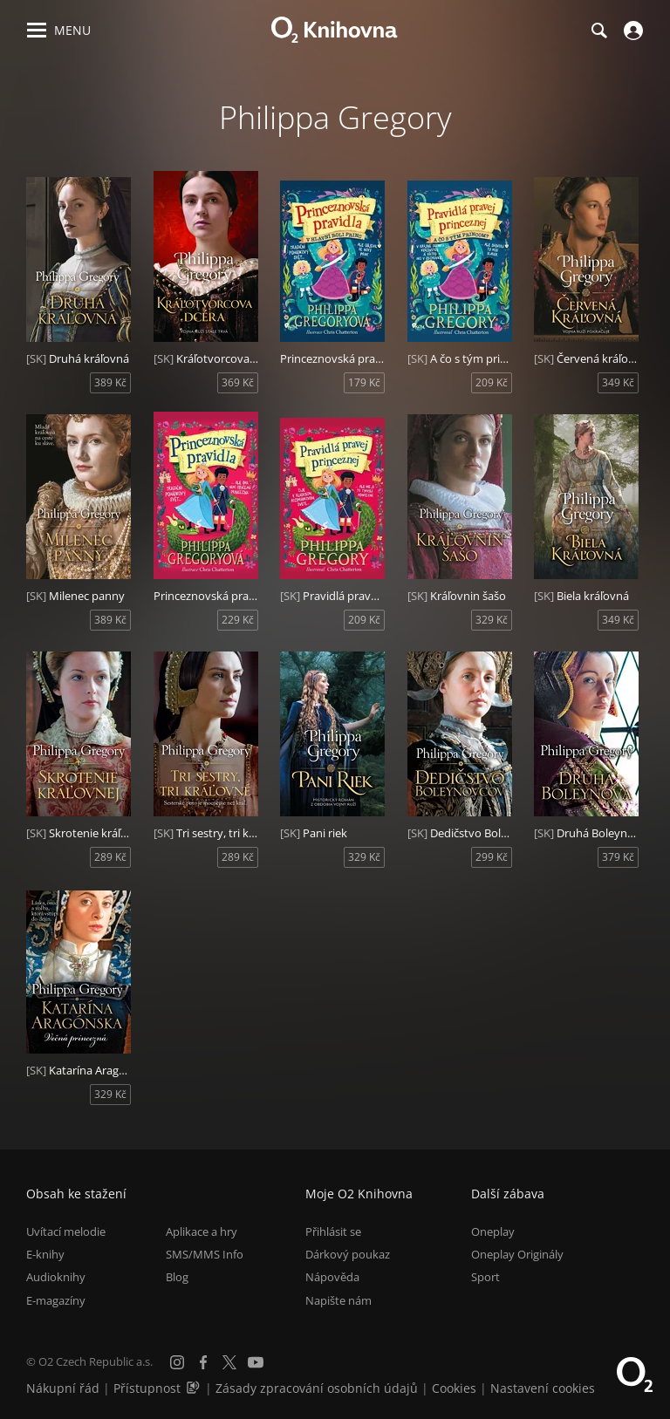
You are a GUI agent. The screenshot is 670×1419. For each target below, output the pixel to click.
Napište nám (338, 1300)
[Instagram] (177, 1362)
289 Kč (110, 856)
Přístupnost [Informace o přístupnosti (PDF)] (147, 1388)
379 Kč (618, 856)
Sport (485, 1277)
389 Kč (110, 382)
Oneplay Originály (517, 1254)
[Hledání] (598, 30)
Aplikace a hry (201, 1231)
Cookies (454, 1388)
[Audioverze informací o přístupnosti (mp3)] (194, 1388)
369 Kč (238, 382)
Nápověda (332, 1277)
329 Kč (491, 619)
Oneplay (493, 1231)
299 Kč (491, 856)
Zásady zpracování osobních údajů (316, 1388)
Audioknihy (55, 1277)
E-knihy (45, 1254)
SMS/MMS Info (204, 1254)
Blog (177, 1277)
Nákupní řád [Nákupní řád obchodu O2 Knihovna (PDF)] (62, 1388)
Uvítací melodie (66, 1231)
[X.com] (229, 1362)
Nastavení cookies (542, 1388)
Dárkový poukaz (347, 1254)
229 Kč (238, 619)
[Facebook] (203, 1362)
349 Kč (618, 382)
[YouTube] (256, 1362)
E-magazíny (55, 1300)
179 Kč (364, 382)
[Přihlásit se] (631, 30)
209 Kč (491, 382)
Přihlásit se (333, 1231)
